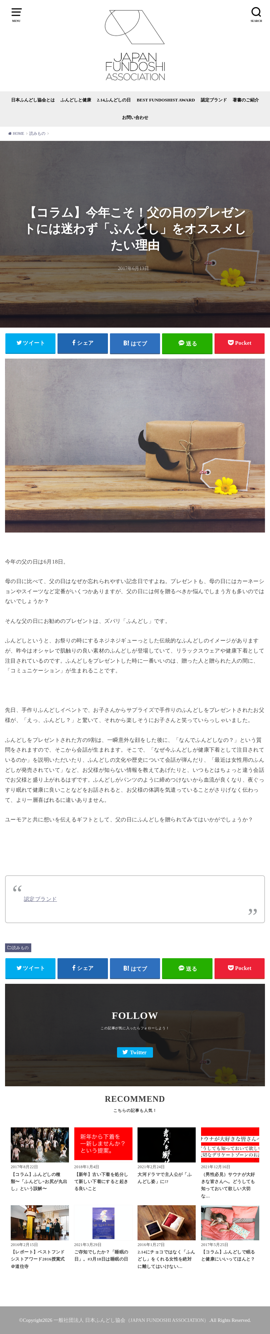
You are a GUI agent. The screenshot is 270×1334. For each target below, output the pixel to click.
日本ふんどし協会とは (33, 99)
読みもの (20, 947)
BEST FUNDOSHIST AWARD (166, 99)
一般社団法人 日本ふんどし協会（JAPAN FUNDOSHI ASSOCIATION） (131, 1320)
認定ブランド (214, 99)
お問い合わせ (135, 117)
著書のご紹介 (246, 99)
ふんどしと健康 (76, 99)
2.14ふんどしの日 (114, 99)
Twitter (138, 1052)
